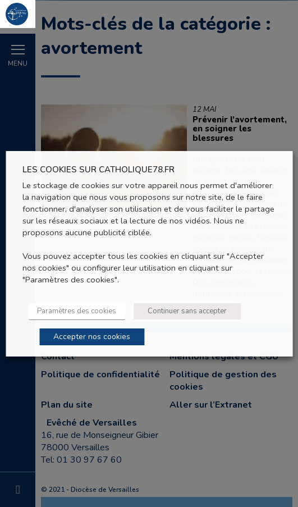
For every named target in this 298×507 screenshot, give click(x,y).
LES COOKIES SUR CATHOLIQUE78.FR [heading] (98, 169)
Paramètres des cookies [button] (76, 311)
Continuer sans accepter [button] (187, 311)
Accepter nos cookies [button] (91, 336)
